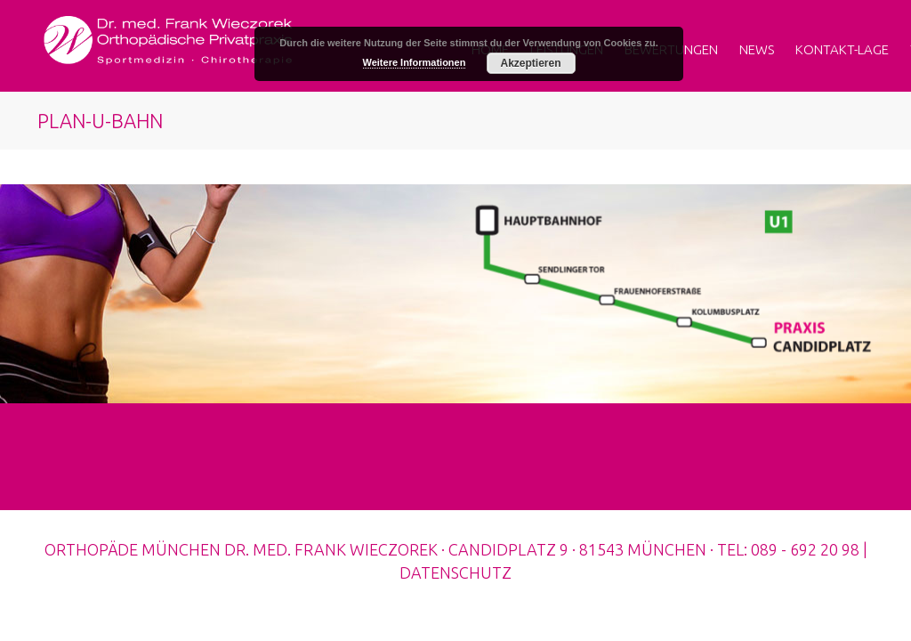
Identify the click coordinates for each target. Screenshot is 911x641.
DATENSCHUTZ (455, 572)
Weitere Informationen (414, 62)
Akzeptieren (530, 63)
